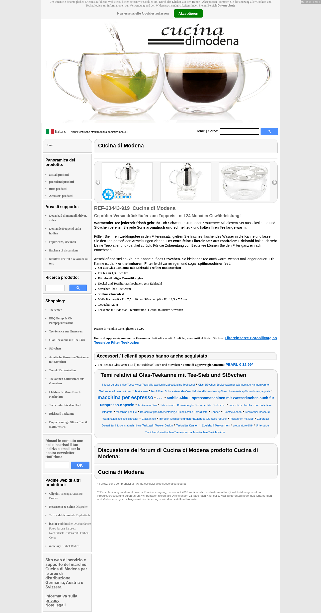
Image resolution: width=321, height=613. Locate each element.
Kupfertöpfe (70, 515)
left (98, 182)
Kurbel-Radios (64, 546)
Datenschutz (226, 5)
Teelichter (55, 310)
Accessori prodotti (60, 196)
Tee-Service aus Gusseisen (66, 331)
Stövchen (55, 348)
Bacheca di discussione (63, 250)
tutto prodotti (57, 189)
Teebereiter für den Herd (65, 405)
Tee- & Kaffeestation (62, 370)
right (274, 182)
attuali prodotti (59, 175)
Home (200, 131)
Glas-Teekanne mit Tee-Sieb (67, 340)
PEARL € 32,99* (239, 364)
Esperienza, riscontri (62, 242)
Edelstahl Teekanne (61, 413)
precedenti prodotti (61, 182)
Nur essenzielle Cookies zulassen (143, 13)
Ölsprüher (68, 506)
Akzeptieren (188, 13)
